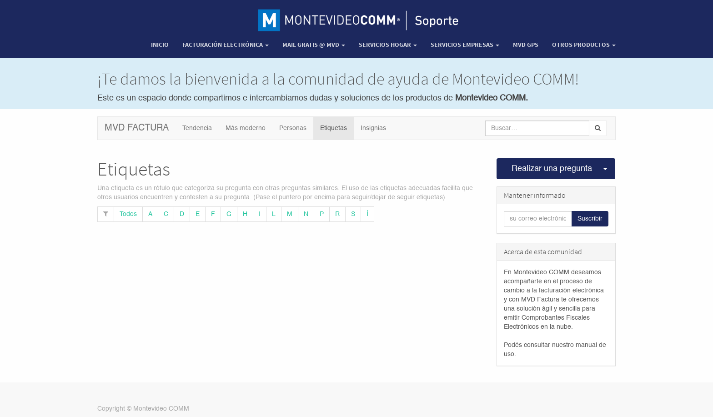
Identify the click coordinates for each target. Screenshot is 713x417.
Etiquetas (333, 128)
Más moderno (246, 128)
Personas (292, 128)
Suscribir (590, 219)
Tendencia (197, 128)
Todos (128, 214)
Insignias (373, 128)
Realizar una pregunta (552, 169)
